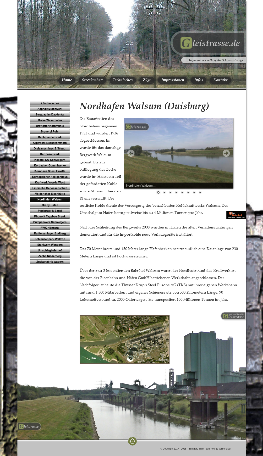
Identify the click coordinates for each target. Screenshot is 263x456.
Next (226, 153)
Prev (131, 153)
